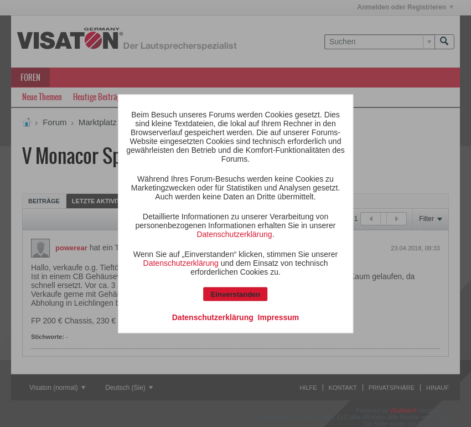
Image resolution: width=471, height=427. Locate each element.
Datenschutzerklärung (234, 233)
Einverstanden (236, 294)
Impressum (278, 316)
